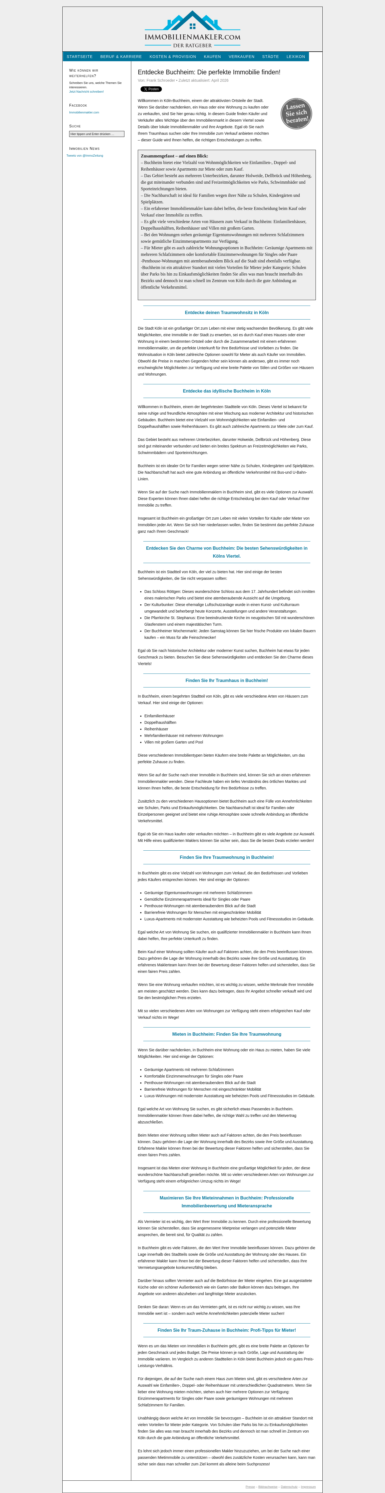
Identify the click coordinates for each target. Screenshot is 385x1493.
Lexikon (296, 56)
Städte (270, 56)
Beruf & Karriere (121, 56)
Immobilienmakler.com (84, 112)
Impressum (308, 1486)
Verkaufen (242, 56)
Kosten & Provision (173, 56)
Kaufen (212, 56)
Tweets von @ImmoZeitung (84, 155)
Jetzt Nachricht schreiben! (86, 91)
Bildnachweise (268, 1486)
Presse (250, 1486)
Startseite (80, 56)
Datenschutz (289, 1486)
